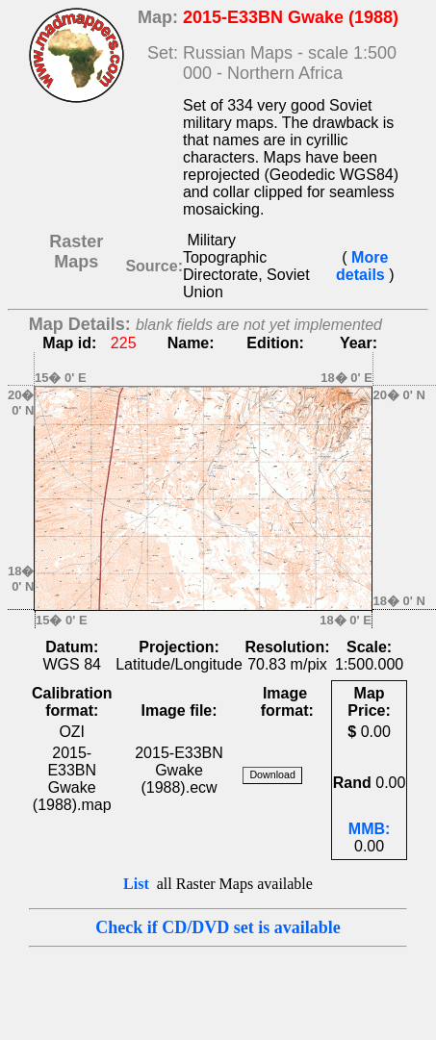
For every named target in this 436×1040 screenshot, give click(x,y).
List (136, 883)
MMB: (369, 829)
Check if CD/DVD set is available (218, 927)
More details (362, 266)
